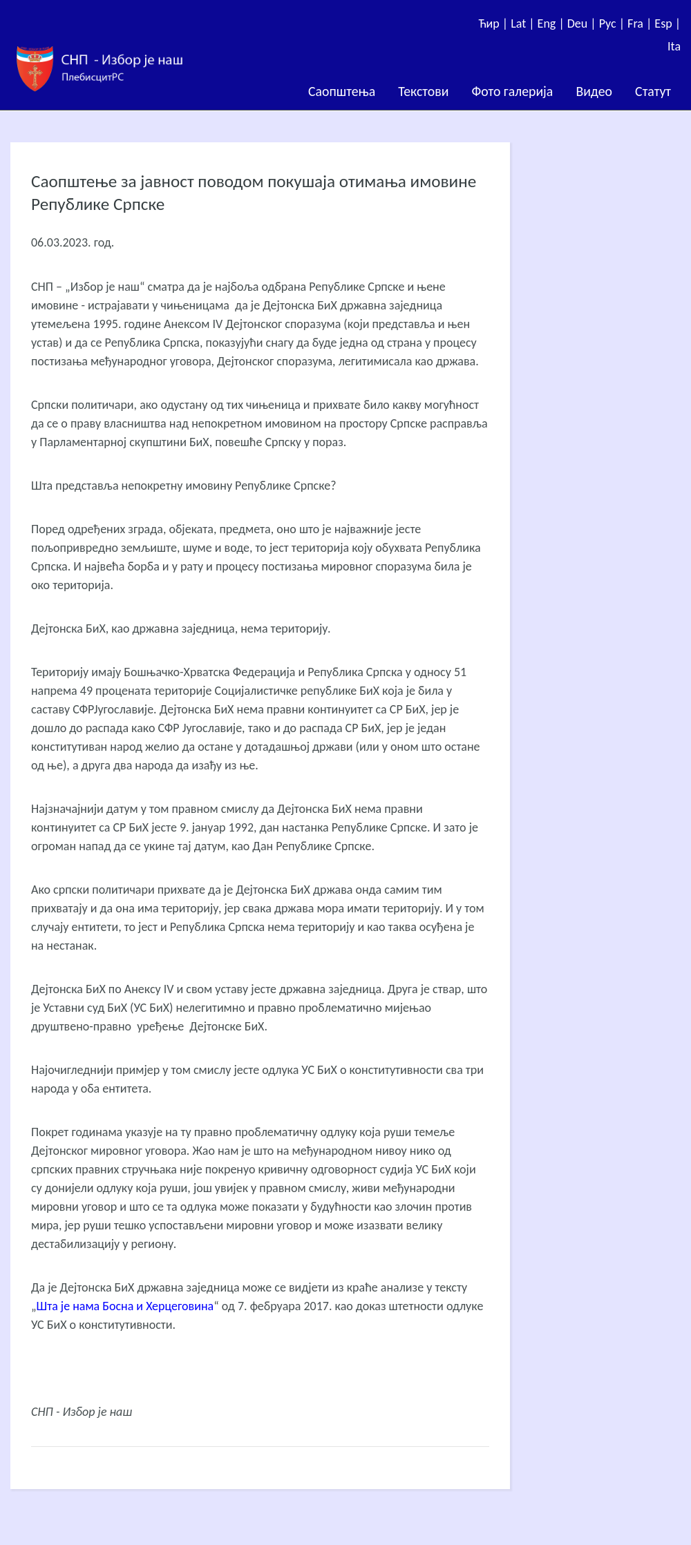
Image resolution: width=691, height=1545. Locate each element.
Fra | (640, 23)
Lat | (524, 23)
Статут (653, 91)
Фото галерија (512, 91)
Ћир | (494, 23)
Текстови (423, 91)
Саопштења (341, 91)
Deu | (583, 23)
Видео (594, 91)
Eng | (552, 23)
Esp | (667, 23)
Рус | (613, 23)
